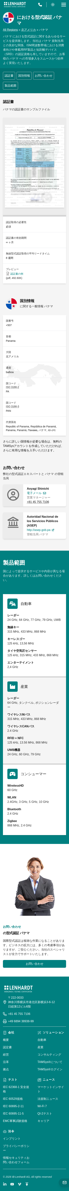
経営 (6, 1054)
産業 (40, 1047)
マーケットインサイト (51, 1089)
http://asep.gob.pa (38, 529)
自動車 (42, 1039)
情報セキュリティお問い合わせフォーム (16, 1160)
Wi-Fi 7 (42, 1106)
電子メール (34, 493)
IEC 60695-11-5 (13, 1113)
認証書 (9, 75)
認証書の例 (16, 273)
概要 (6, 1039)
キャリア (43, 1120)
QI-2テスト (45, 1113)
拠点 (6, 1069)
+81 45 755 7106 (38, 501)
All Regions (10, 29)
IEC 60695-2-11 (13, 1106)
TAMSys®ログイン (50, 1069)
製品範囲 (10, 85)
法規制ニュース (48, 1098)
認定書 (7, 1047)
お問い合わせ (43, 75)
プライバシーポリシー (16, 1148)
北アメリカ (28, 29)
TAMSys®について (50, 1062)
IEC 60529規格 (13, 1098)
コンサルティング (49, 1054)
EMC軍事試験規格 (15, 1120)
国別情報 (24, 75)
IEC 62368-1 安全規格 (16, 1089)
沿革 (6, 1062)
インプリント (12, 1138)
